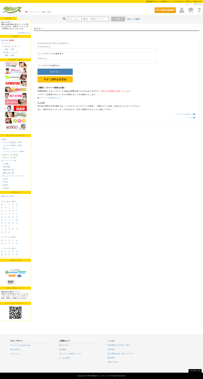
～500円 (4, 185)
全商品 (4, 139)
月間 (12, 49)
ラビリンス (14, 354)
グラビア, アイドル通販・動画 (39, 12)
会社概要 (111, 341)
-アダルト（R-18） (9, 158)
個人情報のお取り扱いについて (121, 354)
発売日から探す (7, 196)
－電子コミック (7, 149)
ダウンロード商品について (70, 354)
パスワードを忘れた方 (185, 114)
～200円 (4, 182)
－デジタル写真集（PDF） (12, 142)
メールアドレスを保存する (50, 54)
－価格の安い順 (7, 170)
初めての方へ (198, 4)
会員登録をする (24, 33)
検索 (118, 19)
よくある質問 (64, 358)
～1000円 (5, 188)
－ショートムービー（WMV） (13, 152)
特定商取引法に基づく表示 (119, 345)
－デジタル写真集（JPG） (12, 145)
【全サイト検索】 (133, 19)
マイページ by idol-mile (20, 345)
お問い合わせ (113, 362)
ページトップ (195, 371)
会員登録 (62, 349)
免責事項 (111, 358)
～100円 (4, 179)
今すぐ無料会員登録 (55, 79)
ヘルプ (191, 118)
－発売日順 (5, 167)
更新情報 (5, 40)
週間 (6, 49)
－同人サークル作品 (9, 155)
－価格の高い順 (7, 173)
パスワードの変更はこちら (50, 98)
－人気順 (5, 164)
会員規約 (111, 349)
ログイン (189, 4)
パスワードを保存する (49, 66)
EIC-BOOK (15, 349)
